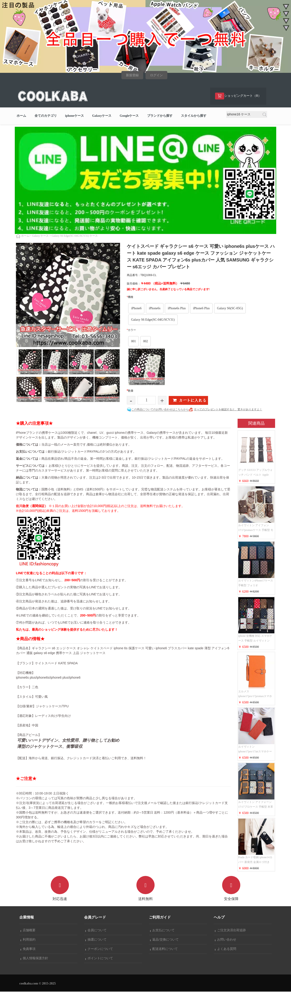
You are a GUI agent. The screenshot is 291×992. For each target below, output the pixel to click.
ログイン (156, 75)
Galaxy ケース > (41, 236)
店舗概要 (27, 930)
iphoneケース (74, 116)
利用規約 (27, 940)
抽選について (96, 940)
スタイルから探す (193, 116)
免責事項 (27, 949)
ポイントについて (99, 958)
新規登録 (132, 75)
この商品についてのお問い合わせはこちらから (160, 409)
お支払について (162, 930)
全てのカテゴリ (46, 116)
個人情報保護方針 (34, 958)
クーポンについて (99, 949)
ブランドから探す (160, 116)
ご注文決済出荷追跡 (230, 930)
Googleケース (129, 116)
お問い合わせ (225, 940)
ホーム (21, 116)
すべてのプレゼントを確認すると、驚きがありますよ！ (228, 409)
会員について (96, 930)
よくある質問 (225, 949)
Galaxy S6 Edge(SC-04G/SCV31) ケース (75, 236)
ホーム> (26, 236)
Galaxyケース (101, 116)
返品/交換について (164, 940)
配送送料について (164, 949)
